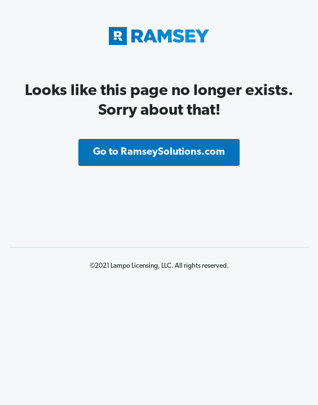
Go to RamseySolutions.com (159, 152)
